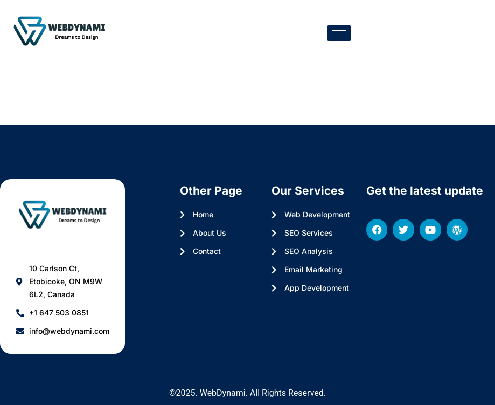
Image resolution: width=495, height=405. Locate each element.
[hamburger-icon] (339, 33)
